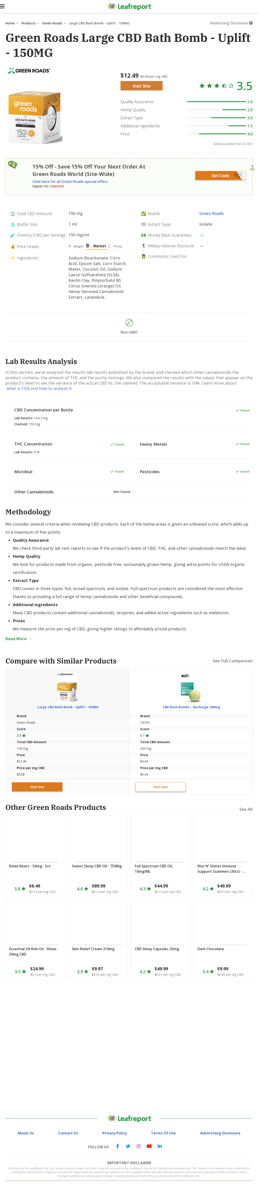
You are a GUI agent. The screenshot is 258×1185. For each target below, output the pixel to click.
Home (10, 23)
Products (28, 23)
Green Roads (52, 23)
